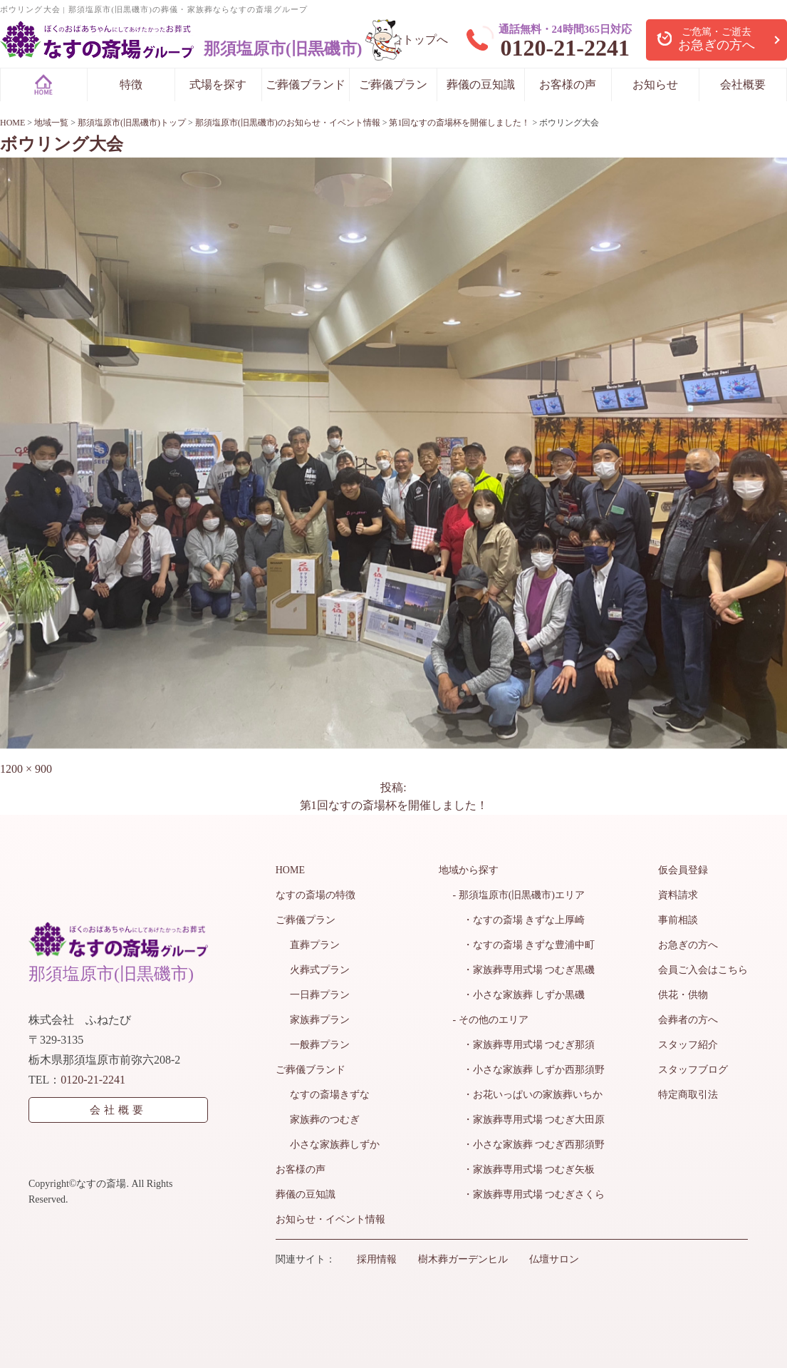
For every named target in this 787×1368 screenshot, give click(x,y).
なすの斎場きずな (330, 1094)
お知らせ (655, 84)
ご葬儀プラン (393, 84)
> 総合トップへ (409, 40)
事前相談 (678, 920)
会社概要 (743, 84)
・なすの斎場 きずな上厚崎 (519, 920)
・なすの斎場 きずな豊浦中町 (524, 945)
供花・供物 (683, 994)
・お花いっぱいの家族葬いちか (528, 1094)
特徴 (131, 84)
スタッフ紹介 (688, 1044)
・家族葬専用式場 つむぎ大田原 (529, 1119)
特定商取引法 (688, 1094)
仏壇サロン (554, 1259)
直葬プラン (315, 945)
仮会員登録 (683, 870)
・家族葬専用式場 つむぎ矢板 (524, 1169)
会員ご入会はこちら (703, 970)
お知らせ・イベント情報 (330, 1219)
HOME (290, 870)
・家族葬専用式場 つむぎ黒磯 (524, 970)
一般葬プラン (320, 1044)
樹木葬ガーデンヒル (463, 1259)
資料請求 (678, 895)
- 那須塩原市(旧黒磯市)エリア (519, 895)
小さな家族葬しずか (335, 1144)
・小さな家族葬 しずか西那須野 (529, 1069)
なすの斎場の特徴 (315, 895)
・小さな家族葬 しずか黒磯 (519, 994)
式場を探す (217, 84)
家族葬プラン (320, 1019)
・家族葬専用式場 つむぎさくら (529, 1194)
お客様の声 (567, 84)
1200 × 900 (26, 769)
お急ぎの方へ (688, 945)
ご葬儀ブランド (305, 84)
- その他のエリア (490, 1019)
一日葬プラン (320, 994)
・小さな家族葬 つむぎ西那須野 (529, 1144)
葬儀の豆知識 (481, 84)
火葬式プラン (320, 970)
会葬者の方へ (688, 1019)
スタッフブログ (693, 1069)
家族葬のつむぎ (325, 1119)
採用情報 (377, 1259)
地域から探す (469, 870)
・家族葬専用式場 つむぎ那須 (524, 1044)
